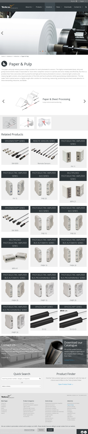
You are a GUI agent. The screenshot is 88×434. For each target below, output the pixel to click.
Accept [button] (50, 430)
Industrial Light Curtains (29, 408)
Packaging (69, 411)
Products (39, 7)
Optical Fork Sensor (50, 405)
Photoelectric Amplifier (50, 408)
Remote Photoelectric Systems (30, 405)
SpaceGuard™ (48, 420)
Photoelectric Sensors (28, 403)
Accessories (26, 416)
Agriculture (70, 416)
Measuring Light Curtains (29, 410)
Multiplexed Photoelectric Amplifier (53, 403)
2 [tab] (43, 51)
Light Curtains (26, 406)
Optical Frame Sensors (28, 413)
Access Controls (71, 406)
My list (74, 1)
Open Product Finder (65, 384)
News (58, 7)
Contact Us (77, 7)
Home (3, 56)
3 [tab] (45, 51)
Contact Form (68, 360)
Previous (2, 33)
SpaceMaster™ (48, 421)
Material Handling (71, 408)
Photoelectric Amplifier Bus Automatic (54, 411)
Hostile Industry (71, 420)
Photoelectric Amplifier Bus (52, 410)
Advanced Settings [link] (29, 430)
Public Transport (71, 418)
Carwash (69, 415)
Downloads (68, 7)
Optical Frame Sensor (50, 406)
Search (86, 7)
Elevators (69, 410)
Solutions (49, 7)
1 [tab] (40, 51)
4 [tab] (48, 51)
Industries (16, 56)
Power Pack (48, 416)
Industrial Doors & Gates (73, 403)
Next (86, 33)
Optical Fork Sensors (28, 411)
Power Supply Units (28, 415)
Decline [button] (41, 430)
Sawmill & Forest (71, 413)
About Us (29, 7)
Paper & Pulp (25, 56)
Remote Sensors (49, 418)
